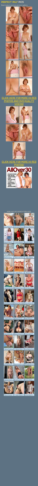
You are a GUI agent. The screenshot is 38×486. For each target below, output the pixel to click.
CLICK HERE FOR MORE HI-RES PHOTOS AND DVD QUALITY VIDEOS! (19, 101)
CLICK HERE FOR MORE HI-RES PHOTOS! (19, 163)
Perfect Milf (12, 1)
